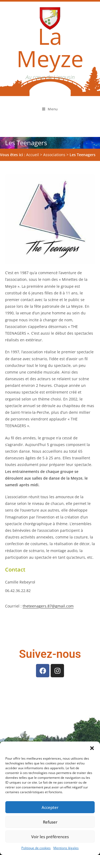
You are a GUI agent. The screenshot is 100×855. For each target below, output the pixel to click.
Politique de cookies (36, 848)
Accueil (32, 136)
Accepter (50, 807)
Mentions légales (66, 848)
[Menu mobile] (50, 109)
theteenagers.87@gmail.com (48, 587)
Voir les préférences (50, 836)
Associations (54, 136)
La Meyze (50, 47)
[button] (92, 748)
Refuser (50, 822)
